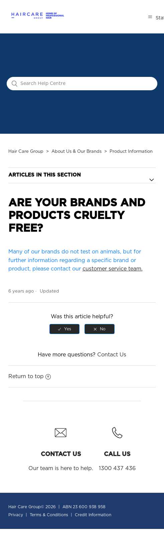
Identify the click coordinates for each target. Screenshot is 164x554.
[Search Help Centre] (82, 83)
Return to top (29, 376)
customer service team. (113, 268)
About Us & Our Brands (76, 151)
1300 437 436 (117, 447)
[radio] (64, 329)
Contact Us (111, 354)
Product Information (131, 151)
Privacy (15, 515)
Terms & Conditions (49, 515)
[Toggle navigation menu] (150, 17)
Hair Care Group (25, 151)
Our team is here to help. (60, 447)
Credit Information (93, 515)
